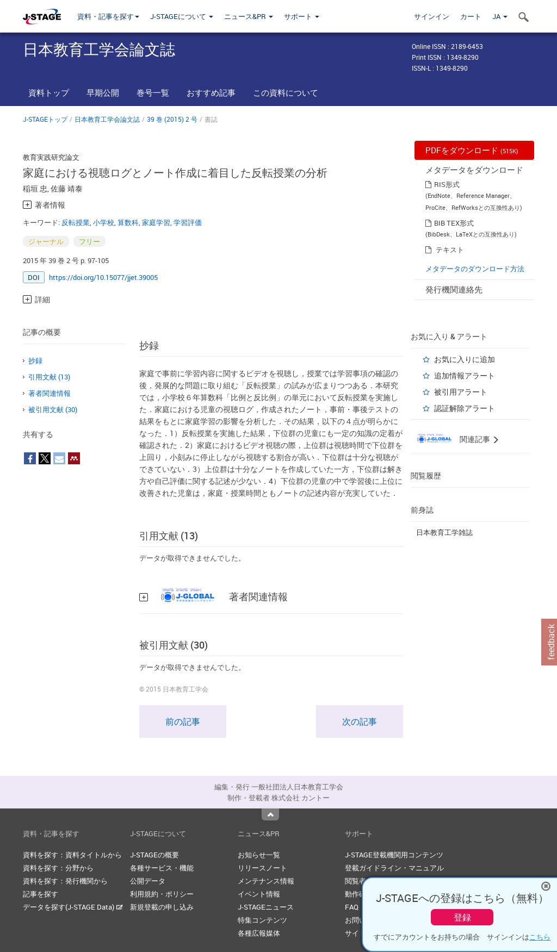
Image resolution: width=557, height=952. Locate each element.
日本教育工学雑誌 (444, 532)
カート (470, 16)
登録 (462, 917)
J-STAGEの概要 (154, 855)
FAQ (351, 907)
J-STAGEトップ (45, 119)
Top (270, 814)
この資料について (285, 92)
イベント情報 (259, 894)
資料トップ (48, 92)
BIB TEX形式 (454, 223)
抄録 (35, 360)
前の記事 (182, 721)
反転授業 (75, 222)
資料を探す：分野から (58, 868)
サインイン (431, 16)
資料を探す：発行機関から (65, 881)
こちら (539, 937)
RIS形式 (447, 184)
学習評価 (188, 222)
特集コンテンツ (262, 920)
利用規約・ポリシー (162, 894)
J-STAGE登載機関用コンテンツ (394, 855)
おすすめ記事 (211, 92)
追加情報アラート (464, 375)
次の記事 (359, 721)
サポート (301, 16)
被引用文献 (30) (52, 409)
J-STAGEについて (181, 16)
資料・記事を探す (108, 16)
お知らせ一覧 (259, 855)
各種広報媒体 (259, 933)
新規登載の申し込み (162, 907)
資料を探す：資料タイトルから (72, 855)
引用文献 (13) (49, 377)
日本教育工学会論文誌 (107, 119)
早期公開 (102, 92)
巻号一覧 (153, 92)
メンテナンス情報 (266, 881)
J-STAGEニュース (266, 907)
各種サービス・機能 (162, 868)
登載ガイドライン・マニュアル (394, 868)
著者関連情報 (49, 393)
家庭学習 (156, 222)
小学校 (103, 222)
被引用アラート (460, 392)
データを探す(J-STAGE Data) (73, 907)
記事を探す (40, 894)
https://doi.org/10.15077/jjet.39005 (103, 277)
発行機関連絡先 (453, 289)
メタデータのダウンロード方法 (474, 268)
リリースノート (262, 868)
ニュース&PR (248, 16)
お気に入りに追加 (464, 359)
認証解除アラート (464, 408)
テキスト (450, 249)
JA (500, 16)
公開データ (147, 881)
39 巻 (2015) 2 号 (172, 119)
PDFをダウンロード (471, 150)
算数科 (128, 222)
